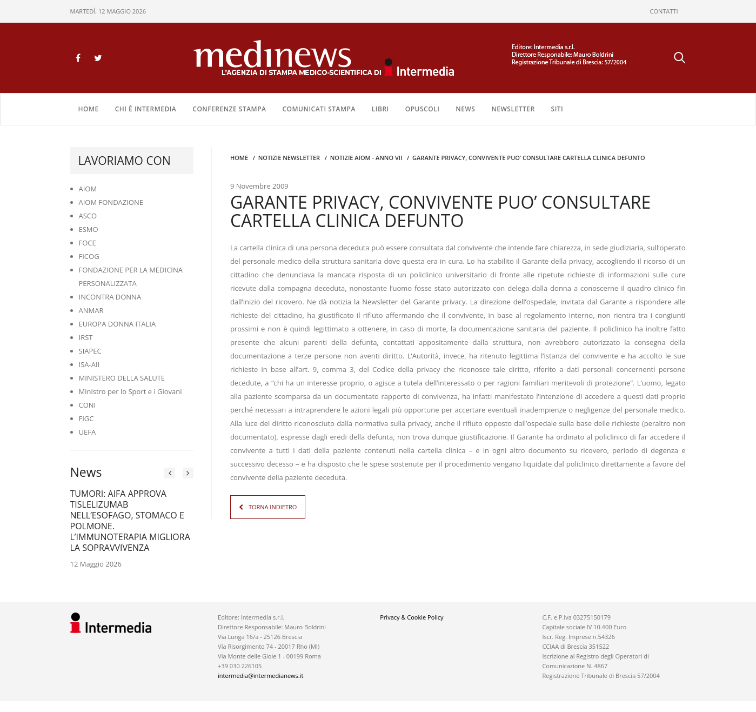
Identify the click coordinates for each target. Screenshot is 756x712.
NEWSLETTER (512, 109)
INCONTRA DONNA (110, 297)
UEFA (87, 432)
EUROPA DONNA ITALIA (117, 324)
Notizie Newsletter (289, 158)
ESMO (88, 229)
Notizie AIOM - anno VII (366, 158)
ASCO (88, 216)
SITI (557, 109)
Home (88, 109)
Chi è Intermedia (146, 109)
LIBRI (380, 109)
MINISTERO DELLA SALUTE (122, 378)
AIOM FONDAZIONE (111, 202)
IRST (86, 337)
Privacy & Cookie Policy (411, 617)
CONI (87, 405)
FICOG (89, 256)
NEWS (465, 109)
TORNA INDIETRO (273, 507)
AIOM (88, 189)
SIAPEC (90, 351)
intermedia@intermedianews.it (260, 675)
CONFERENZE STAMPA (229, 109)
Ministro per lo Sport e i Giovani (130, 391)
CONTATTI (664, 11)
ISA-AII (89, 364)
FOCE (87, 243)
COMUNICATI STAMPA (318, 109)
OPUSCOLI (422, 109)
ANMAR (91, 310)
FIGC (86, 418)
